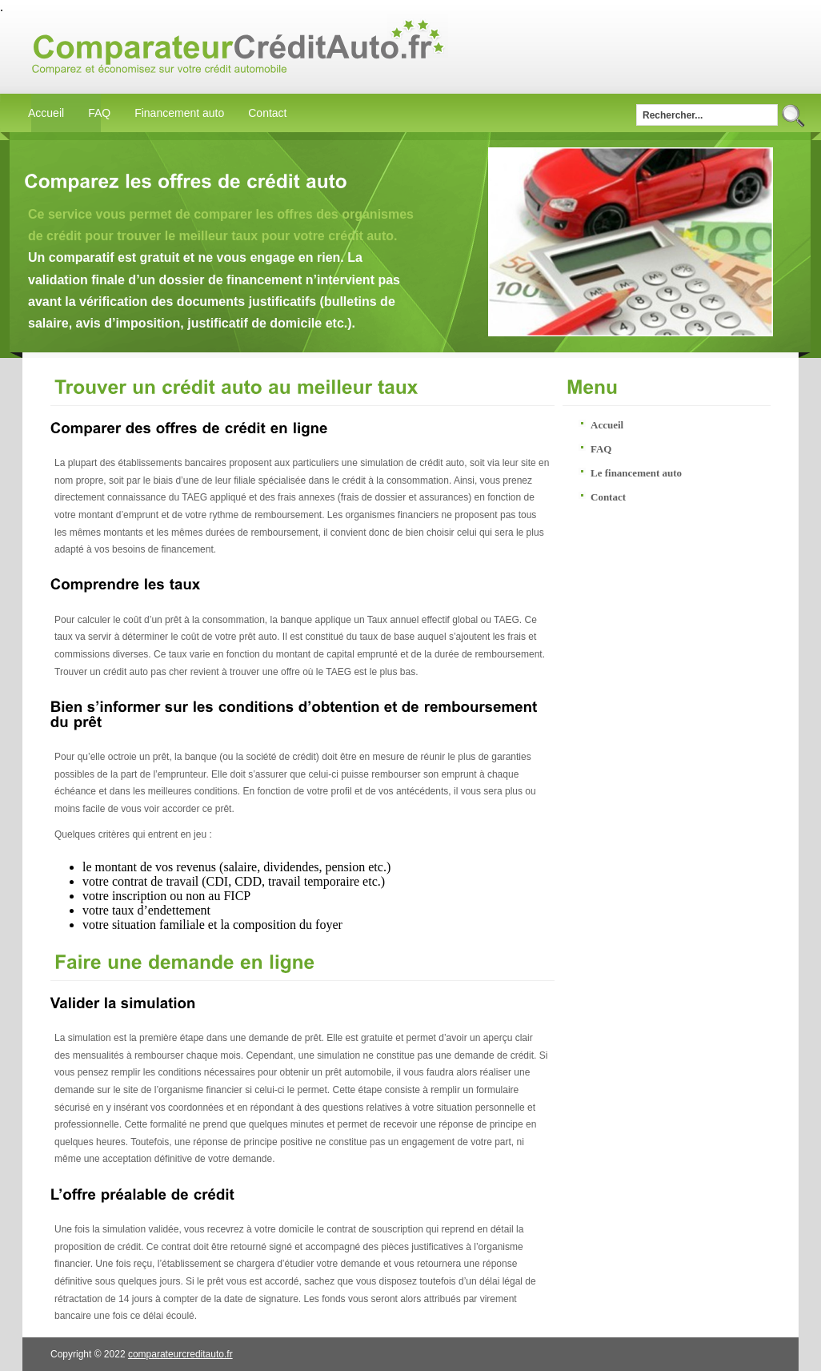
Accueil (46, 113)
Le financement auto (636, 473)
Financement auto (179, 113)
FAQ (99, 113)
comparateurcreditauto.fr (180, 1354)
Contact (267, 113)
